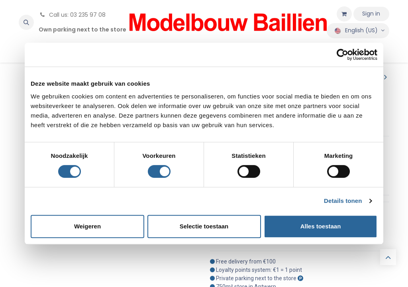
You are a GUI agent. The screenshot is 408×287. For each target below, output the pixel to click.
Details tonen (343, 200)
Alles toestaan (320, 226)
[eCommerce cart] (344, 14)
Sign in (371, 14)
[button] (26, 22)
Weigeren (87, 226)
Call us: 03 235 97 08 (72, 15)
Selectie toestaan (204, 226)
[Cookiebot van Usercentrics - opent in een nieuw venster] (342, 55)
